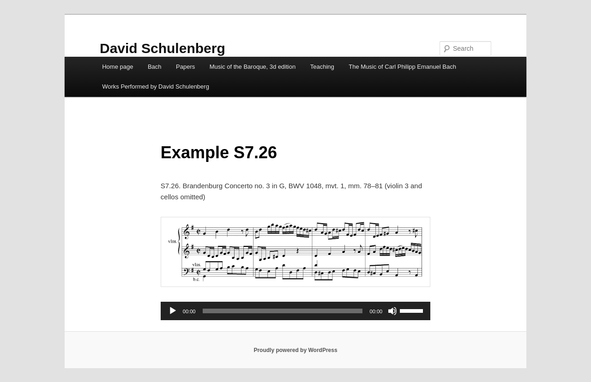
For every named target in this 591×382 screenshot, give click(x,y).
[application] (295, 311)
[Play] (172, 311)
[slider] (282, 311)
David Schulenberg (162, 48)
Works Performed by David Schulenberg (155, 86)
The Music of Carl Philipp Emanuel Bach (402, 66)
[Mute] (392, 311)
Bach (155, 66)
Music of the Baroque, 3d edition (253, 66)
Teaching (322, 66)
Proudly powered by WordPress (295, 350)
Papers (185, 66)
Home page (117, 66)
